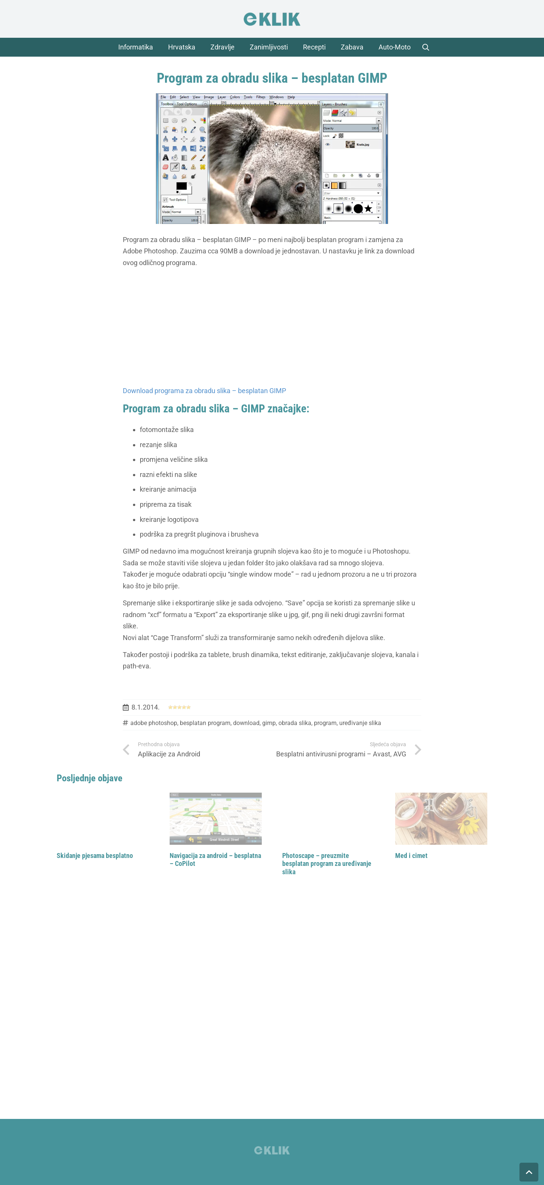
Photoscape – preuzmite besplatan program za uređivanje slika (326, 864)
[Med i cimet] (441, 819)
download (246, 723)
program (325, 723)
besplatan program (205, 723)
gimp (269, 723)
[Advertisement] (272, 327)
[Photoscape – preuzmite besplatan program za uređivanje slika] (328, 819)
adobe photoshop (153, 723)
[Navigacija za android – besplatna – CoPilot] (216, 819)
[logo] (272, 19)
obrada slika (294, 723)
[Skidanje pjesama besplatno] (103, 819)
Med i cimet (411, 855)
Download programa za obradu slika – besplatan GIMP (204, 391)
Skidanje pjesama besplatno (95, 855)
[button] (425, 47)
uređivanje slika (360, 723)
